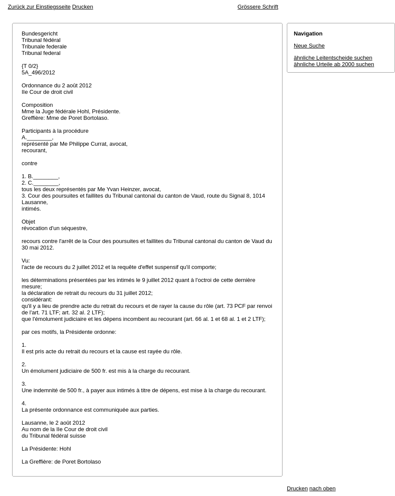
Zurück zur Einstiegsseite (39, 6)
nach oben (322, 488)
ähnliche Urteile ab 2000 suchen (334, 64)
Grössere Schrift (258, 6)
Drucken (82, 6)
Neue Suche (309, 45)
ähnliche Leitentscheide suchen (333, 57)
